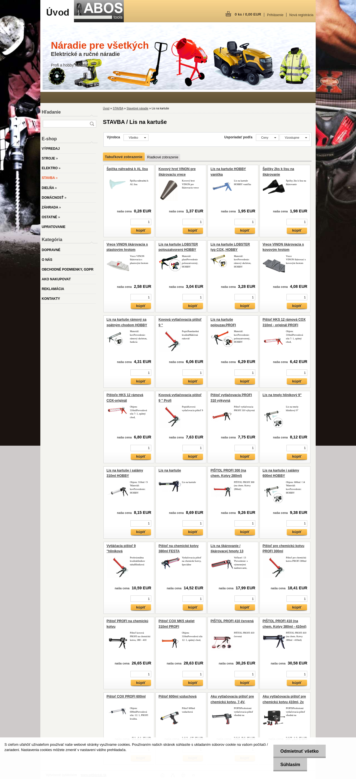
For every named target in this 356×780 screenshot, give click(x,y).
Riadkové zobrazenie (162, 157)
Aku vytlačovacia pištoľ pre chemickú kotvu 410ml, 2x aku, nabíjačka (284, 702)
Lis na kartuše (170, 470)
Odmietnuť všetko (299, 751)
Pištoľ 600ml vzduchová (178, 696)
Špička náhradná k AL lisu (127, 169)
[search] (92, 123)
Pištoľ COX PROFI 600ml (126, 696)
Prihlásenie (275, 15)
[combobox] (267, 137)
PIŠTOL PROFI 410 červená (232, 621)
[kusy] (140, 222)
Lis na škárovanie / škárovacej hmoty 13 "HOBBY (227, 551)
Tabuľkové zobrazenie (123, 157)
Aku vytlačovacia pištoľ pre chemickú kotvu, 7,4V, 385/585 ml (232, 702)
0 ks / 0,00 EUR (248, 14)
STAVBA (118, 108)
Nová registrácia (301, 15)
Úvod (106, 108)
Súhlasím (290, 764)
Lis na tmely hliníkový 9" (282, 395)
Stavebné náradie (137, 108)
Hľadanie (51, 112)
